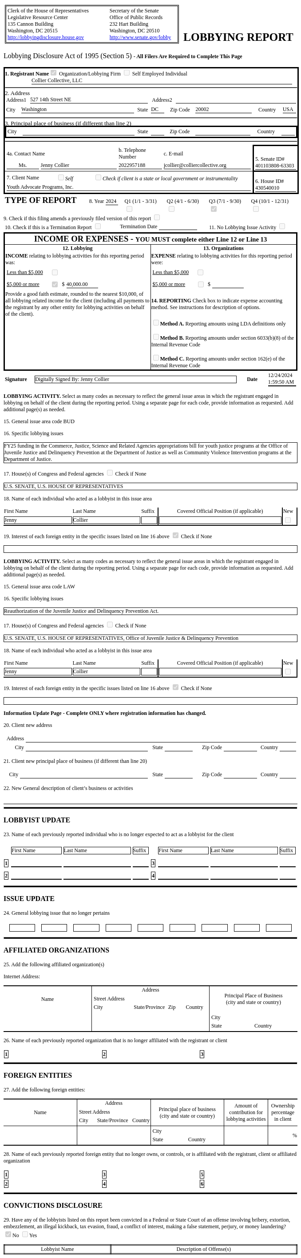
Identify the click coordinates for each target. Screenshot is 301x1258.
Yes (29, 1235)
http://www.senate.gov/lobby (140, 37)
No (12, 1235)
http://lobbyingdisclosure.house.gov (46, 37)
